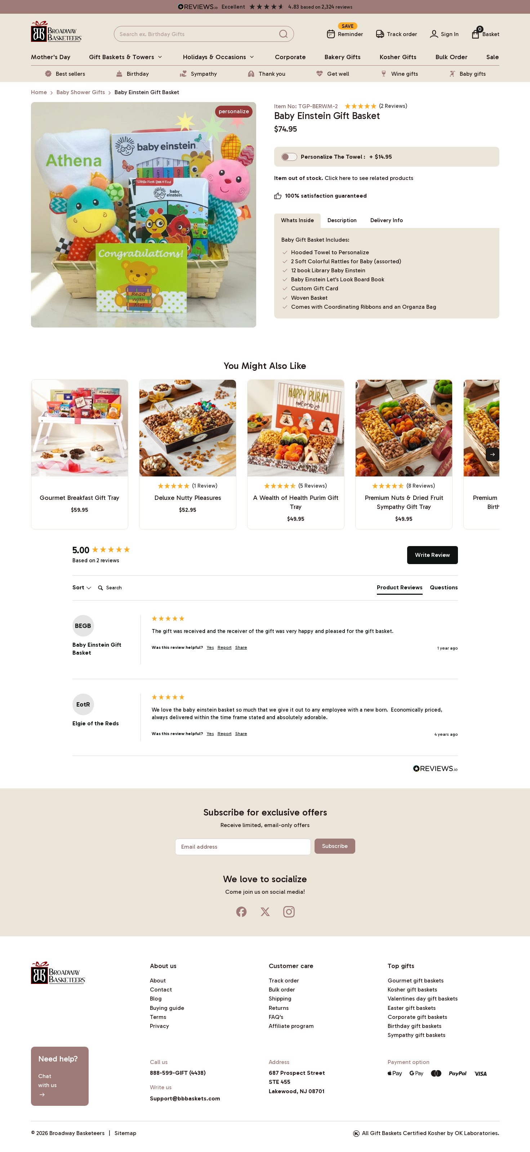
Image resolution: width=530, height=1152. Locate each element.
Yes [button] (210, 647)
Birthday (132, 74)
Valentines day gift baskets (423, 998)
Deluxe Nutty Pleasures (187, 498)
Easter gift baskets (412, 1007)
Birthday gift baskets (414, 1026)
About (158, 980)
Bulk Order (452, 57)
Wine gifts (399, 74)
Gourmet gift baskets (416, 980)
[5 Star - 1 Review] (188, 486)
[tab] (400, 589)
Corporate (290, 57)
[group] (110, 550)
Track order (284, 980)
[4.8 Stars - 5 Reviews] (296, 486)
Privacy (159, 1026)
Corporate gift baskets (417, 1017)
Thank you (266, 74)
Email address (199, 847)
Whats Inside (298, 220)
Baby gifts (467, 74)
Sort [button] (82, 587)
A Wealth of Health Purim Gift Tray (295, 502)
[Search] (124, 588)
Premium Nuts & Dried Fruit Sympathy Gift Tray (404, 502)
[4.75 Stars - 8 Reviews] (404, 486)
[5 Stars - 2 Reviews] (376, 106)
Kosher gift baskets (412, 989)
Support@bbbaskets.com (185, 1098)
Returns (279, 1007)
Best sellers (64, 74)
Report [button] (225, 647)
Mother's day (50, 57)
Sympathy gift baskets (416, 1035)
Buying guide (167, 1007)
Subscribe (333, 846)
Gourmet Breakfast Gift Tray (79, 498)
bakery (343, 57)
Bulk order (282, 989)
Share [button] (241, 647)
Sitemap (125, 1133)
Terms (158, 1017)
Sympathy (198, 74)
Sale (492, 57)
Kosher (398, 57)
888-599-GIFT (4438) (178, 1072)
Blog (156, 998)
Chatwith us (47, 1085)
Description (345, 220)
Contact (161, 989)
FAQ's (276, 1017)
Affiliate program (291, 1026)
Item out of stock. (343, 183)
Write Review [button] (432, 554)
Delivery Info (392, 220)
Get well (332, 74)
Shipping (280, 998)
